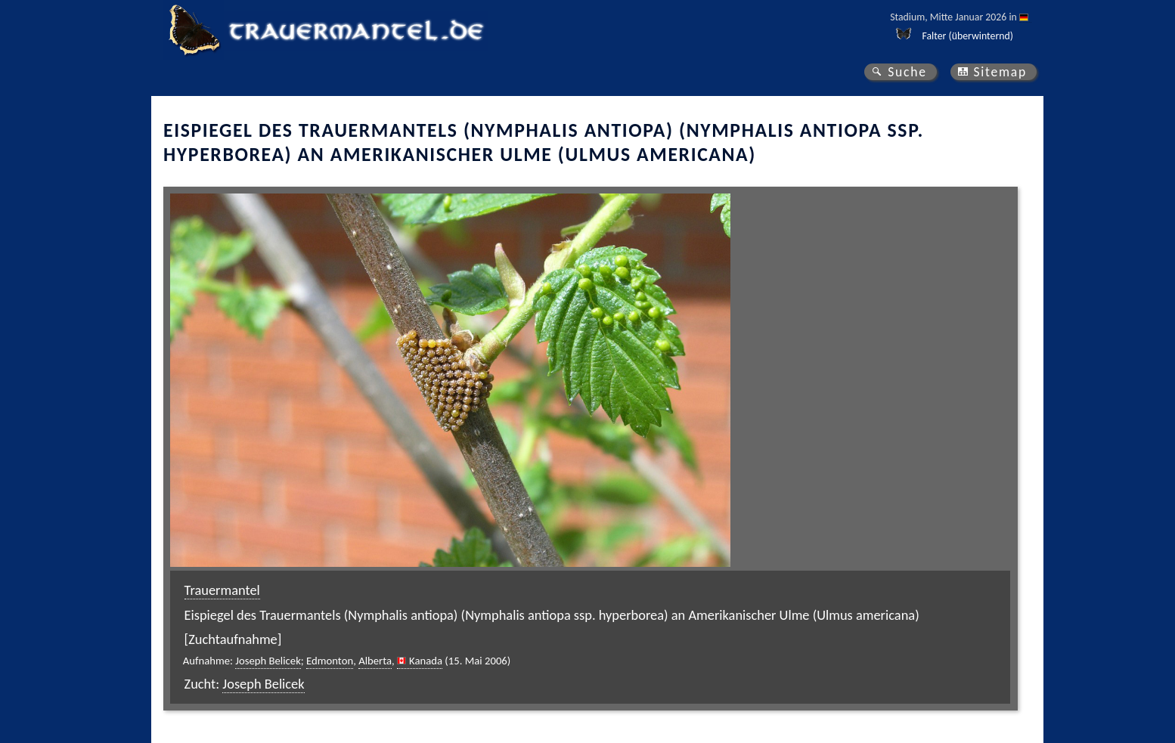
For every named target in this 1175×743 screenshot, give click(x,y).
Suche (907, 71)
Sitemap (1000, 71)
